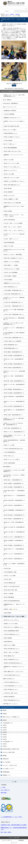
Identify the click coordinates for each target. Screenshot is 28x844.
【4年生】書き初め (7, 188)
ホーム (6, 11)
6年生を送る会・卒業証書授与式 (10, 103)
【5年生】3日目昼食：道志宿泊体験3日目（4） (14, 355)
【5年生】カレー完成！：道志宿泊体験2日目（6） (13, 376)
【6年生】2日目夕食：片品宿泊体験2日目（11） (13, 506)
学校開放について (7, 775)
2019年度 (4, 743)
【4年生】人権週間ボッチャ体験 (10, 199)
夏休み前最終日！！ (7, 466)
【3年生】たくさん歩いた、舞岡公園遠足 (12, 254)
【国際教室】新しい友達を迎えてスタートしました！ (13, 667)
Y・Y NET (3, 787)
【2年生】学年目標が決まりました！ (11, 648)
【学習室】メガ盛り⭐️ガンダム (10, 609)
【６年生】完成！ (7, 568)
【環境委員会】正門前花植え (9, 110)
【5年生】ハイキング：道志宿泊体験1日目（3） (14, 431)
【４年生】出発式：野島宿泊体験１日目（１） (13, 337)
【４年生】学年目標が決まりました (11, 682)
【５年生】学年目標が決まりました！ (11, 634)
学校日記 (12, 14)
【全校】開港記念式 (7, 641)
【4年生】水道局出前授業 (9, 463)
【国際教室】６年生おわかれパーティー (12, 117)
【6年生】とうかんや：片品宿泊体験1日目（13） (13, 554)
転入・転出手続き (7, 762)
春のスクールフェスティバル (9, 106)
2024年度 (4, 729)
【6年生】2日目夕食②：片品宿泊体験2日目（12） (14, 501)
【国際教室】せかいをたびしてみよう (11, 283)
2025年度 (4, 725)
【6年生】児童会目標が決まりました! (11, 700)
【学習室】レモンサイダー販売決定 (11, 261)
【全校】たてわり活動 (8, 159)
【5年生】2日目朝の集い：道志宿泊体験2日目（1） (13, 397)
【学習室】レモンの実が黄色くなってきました (13, 181)
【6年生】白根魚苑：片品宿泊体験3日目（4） (13, 483)
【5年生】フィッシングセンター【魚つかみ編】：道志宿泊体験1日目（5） (13, 424)
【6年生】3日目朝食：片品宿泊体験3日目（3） (14, 487)
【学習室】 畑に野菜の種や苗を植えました (13, 663)
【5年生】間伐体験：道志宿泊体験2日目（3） (13, 389)
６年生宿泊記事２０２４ (8, 741)
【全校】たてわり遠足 (8, 246)
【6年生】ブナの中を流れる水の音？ (11, 586)
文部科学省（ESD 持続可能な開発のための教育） (14, 825)
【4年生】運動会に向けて (9, 655)
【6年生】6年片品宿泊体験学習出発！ (12, 600)
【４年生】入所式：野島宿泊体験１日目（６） (13, 314)
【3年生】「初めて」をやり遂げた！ (11, 652)
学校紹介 (5, 710)
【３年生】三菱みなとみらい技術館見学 (12, 341)
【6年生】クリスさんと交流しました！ (12, 166)
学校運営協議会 (6, 772)
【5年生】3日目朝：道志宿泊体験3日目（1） (13, 367)
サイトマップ (14, 842)
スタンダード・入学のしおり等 (10, 765)
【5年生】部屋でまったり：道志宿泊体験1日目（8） (14, 410)
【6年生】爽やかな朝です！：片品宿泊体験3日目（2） (14, 491)
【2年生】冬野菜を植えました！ (10, 286)
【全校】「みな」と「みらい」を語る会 (12, 226)
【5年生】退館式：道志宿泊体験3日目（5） (13, 352)
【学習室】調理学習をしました (10, 133)
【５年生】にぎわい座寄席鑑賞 (10, 272)
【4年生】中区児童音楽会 (9, 219)
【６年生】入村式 (7, 579)
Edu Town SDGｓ (6, 832)
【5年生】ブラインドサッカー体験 (11, 163)
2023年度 (17, 14)
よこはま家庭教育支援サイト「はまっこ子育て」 (12, 816)
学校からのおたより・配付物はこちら (11, 716)
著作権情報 (21, 840)
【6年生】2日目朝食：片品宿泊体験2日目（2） (14, 545)
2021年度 (4, 736)
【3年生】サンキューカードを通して (11, 459)
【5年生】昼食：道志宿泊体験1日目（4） (12, 428)
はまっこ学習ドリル (5, 790)
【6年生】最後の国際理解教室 (10, 147)
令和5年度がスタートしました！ (10, 703)
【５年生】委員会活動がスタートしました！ (13, 685)
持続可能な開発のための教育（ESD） (11, 749)
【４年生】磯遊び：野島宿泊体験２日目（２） (13, 290)
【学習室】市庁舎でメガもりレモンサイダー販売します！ (13, 250)
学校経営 (5, 713)
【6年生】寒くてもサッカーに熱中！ (11, 177)
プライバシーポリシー (7, 840)
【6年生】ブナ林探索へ (8, 593)
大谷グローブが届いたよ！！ (9, 144)
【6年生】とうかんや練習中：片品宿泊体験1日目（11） (14, 564)
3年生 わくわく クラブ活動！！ (10, 129)
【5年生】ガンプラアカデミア (10, 170)
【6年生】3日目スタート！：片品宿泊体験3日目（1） (14, 496)
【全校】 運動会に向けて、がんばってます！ (13, 671)
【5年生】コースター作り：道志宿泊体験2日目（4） (14, 385)
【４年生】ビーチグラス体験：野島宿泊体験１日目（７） (13, 310)
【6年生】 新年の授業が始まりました (11, 184)
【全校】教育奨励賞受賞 (8, 242)
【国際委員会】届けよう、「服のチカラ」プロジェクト (13, 605)
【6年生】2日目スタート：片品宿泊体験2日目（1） (13, 549)
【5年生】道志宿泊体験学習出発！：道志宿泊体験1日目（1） (14, 441)
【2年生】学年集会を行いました (10, 689)
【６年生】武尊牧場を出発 (9, 582)
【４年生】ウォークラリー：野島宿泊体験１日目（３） (13, 328)
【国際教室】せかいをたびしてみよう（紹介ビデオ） (13, 207)
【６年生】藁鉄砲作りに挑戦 (9, 572)
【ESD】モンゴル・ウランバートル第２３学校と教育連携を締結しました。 (13, 95)
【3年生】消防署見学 (8, 192)
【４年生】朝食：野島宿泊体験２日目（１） (13, 294)
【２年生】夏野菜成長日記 (9, 452)
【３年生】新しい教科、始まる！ (10, 693)
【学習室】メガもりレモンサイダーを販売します (13, 122)
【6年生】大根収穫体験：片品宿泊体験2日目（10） (14, 511)
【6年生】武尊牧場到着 (8, 597)
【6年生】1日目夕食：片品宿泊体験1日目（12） (13, 559)
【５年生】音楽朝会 (7, 279)
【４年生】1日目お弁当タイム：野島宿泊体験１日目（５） (14, 318)
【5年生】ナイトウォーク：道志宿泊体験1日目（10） (14, 402)
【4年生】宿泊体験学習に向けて (10, 344)
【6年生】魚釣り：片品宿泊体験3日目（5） (13, 479)
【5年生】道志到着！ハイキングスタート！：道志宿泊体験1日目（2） (14, 436)
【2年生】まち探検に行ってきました (11, 136)
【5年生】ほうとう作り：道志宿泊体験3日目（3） (13, 360)
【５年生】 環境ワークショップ (10, 238)
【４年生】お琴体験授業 (8, 114)
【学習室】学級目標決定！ (9, 696)
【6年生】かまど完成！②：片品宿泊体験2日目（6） (14, 528)
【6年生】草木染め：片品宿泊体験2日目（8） (13, 518)
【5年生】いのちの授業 (8, 174)
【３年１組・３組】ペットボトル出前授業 (12, 223)
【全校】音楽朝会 (7, 612)
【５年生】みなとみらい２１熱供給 (11, 268)
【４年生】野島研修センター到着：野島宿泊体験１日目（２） (13, 333)
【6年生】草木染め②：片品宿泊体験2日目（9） (14, 515)
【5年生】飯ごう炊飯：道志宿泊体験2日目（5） (14, 381)
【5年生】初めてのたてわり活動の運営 (12, 202)
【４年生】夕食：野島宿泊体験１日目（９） (13, 302)
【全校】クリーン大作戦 (8, 445)
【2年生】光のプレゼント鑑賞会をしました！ (13, 627)
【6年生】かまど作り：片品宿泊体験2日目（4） (14, 536)
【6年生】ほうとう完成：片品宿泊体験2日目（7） (13, 523)
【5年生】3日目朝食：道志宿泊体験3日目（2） (14, 364)
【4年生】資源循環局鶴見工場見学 (11, 630)
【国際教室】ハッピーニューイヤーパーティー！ (13, 155)
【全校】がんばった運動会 (9, 645)
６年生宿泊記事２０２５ (8, 723)
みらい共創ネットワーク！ (9, 768)
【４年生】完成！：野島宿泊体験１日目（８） (13, 306)
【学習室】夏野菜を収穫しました (10, 348)
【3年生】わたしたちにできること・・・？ (13, 620)
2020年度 (4, 739)
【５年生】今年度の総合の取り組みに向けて (13, 448)
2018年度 (4, 746)
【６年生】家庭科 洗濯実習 (9, 276)
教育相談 (5, 755)
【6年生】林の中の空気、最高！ (10, 590)
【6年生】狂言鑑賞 (7, 211)
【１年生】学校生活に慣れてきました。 (12, 675)
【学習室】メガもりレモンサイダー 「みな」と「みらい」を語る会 (13, 215)
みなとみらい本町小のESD (9, 752)
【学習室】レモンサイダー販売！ (10, 623)
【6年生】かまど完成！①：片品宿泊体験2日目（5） (14, 532)
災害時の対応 (6, 758)
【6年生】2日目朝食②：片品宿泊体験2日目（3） (13, 541)
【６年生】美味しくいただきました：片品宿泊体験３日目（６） (13, 475)
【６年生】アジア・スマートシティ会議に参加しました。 (13, 234)
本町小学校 (3, 792)
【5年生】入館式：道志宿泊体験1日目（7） (13, 414)
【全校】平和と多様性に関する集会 (11, 126)
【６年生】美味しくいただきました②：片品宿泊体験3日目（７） (13, 471)
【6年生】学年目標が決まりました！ (11, 659)
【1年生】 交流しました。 (9, 455)
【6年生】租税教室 (7, 638)
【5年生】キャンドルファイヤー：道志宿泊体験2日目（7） (14, 372)
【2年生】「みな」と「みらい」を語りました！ (14, 230)
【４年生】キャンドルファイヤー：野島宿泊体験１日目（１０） (13, 298)
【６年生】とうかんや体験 (9, 575)
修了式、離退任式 (7, 99)
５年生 (14, 85)
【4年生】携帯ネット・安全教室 (10, 265)
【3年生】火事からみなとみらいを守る (12, 151)
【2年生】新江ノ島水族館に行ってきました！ (13, 258)
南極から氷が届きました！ (9, 678)
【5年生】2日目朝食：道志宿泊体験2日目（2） (14, 393)
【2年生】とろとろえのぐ (9, 195)
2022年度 (4, 734)
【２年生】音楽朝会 (7, 140)
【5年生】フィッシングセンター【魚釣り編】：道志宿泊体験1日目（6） (14, 419)
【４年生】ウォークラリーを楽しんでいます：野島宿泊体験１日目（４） (13, 323)
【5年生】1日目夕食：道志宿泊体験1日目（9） (14, 406)
